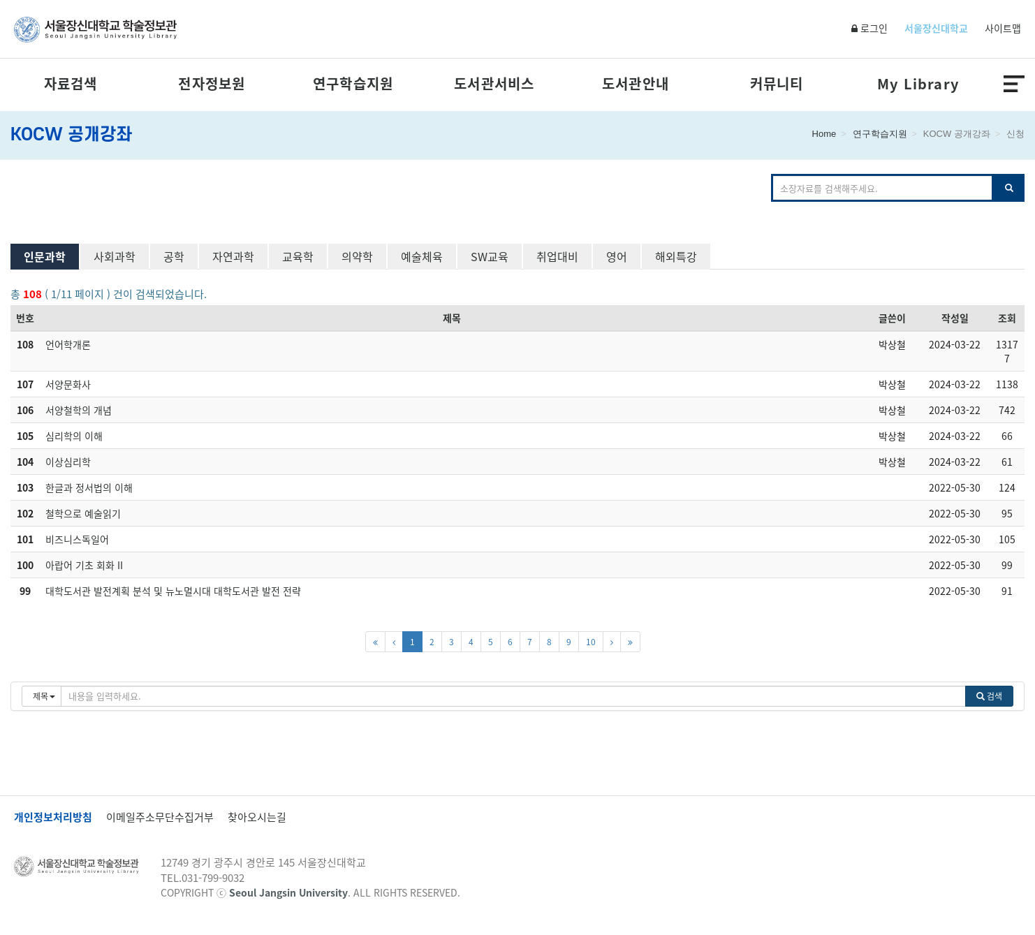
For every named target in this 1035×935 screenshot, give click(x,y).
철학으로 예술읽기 (83, 513)
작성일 (955, 318)
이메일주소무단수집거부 (160, 817)
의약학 (357, 256)
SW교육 (489, 256)
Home (824, 133)
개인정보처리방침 (53, 817)
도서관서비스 (494, 84)
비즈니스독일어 (77, 539)
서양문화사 (68, 384)
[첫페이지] (375, 641)
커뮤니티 (777, 84)
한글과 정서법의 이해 (89, 487)
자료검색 (71, 84)
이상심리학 (68, 462)
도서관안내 (635, 84)
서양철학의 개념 (78, 410)
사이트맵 (1003, 28)
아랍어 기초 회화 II (84, 565)
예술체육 (422, 256)
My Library (918, 84)
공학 (173, 256)
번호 (25, 318)
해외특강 (676, 256)
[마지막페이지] (630, 641)
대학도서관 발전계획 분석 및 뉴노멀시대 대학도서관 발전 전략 (173, 591)
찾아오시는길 (257, 817)
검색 (989, 696)
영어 (616, 256)
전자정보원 (211, 84)
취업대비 (557, 256)
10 (591, 641)
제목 (452, 318)
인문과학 (45, 256)
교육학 (298, 256)
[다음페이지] (612, 641)
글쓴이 (892, 318)
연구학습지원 (353, 84)
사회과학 (114, 256)
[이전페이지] (394, 641)
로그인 (869, 28)
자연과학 (233, 256)
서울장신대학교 (936, 28)
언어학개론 (68, 344)
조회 (1007, 318)
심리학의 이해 (74, 436)
